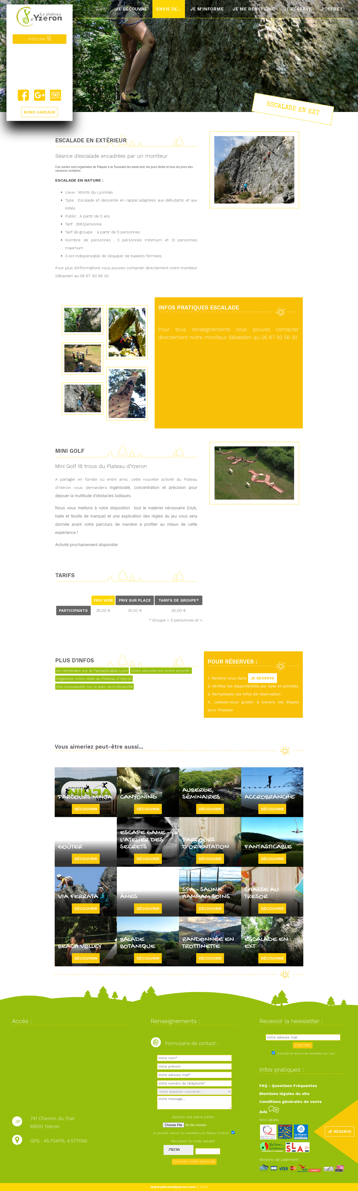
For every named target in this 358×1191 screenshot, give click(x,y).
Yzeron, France (39, 66)
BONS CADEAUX (39, 112)
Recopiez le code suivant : (194, 1141)
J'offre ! (331, 8)
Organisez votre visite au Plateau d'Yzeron (94, 678)
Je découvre (131, 8)
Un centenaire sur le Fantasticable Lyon (92, 670)
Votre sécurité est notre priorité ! (161, 670)
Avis (269, 1111)
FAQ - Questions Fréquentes (288, 1085)
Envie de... (168, 8)
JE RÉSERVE (262, 678)
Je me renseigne (254, 8)
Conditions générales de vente (290, 1101)
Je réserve (298, 8)
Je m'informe (207, 8)
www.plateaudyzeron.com (173, 1187)
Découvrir (86, 809)
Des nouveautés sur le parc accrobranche (94, 686)
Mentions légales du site (284, 1093)
